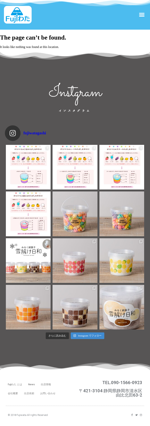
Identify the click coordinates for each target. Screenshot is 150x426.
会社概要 (13, 393)
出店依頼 (29, 393)
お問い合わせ (47, 393)
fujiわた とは (15, 384)
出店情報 (46, 384)
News (31, 384)
